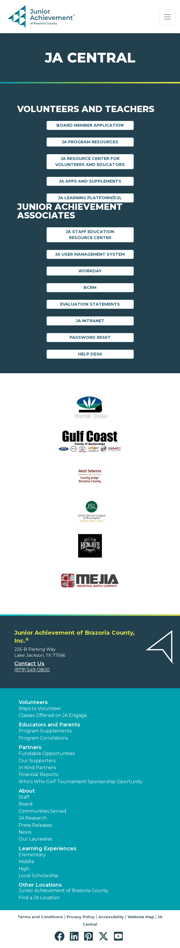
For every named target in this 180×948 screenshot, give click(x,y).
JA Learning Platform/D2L (90, 197)
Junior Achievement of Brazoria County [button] (63, 890)
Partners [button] (30, 747)
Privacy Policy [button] (81, 916)
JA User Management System (90, 254)
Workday (90, 270)
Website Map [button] (141, 916)
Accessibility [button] (111, 916)
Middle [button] (26, 861)
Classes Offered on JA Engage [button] (53, 715)
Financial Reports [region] (38, 774)
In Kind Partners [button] (37, 767)
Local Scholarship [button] (38, 875)
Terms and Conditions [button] (40, 916)
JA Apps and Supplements (90, 181)
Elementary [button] (32, 854)
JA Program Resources (90, 141)
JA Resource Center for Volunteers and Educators (90, 161)
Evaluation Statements (90, 304)
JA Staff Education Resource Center (90, 234)
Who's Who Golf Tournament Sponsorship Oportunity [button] (81, 781)
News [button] (25, 832)
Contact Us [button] (29, 663)
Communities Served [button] (42, 811)
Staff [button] (24, 797)
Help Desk (90, 354)
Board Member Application (90, 125)
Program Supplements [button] (45, 731)
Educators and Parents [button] (49, 724)
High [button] (24, 868)
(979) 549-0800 (32, 670)
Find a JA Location (39, 897)
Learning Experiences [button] (47, 848)
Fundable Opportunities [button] (47, 753)
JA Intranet (90, 320)
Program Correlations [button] (43, 738)
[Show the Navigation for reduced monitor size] (167, 17)
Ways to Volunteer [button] (40, 708)
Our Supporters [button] (37, 760)
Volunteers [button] (33, 702)
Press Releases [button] (35, 825)
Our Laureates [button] (35, 839)
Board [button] (26, 804)
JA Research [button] (33, 818)
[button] (60, 936)
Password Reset (90, 337)
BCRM (90, 287)
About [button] (27, 790)
